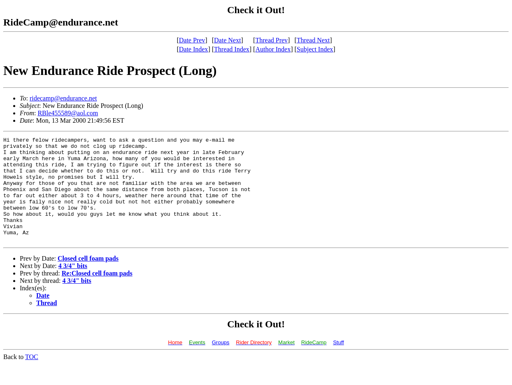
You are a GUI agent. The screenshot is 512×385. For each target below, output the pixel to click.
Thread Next (313, 40)
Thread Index (231, 49)
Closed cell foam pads (88, 279)
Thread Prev (271, 40)
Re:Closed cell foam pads (97, 294)
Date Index (193, 49)
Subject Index (315, 49)
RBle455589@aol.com (67, 113)
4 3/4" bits (72, 286)
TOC (31, 377)
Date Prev (192, 40)
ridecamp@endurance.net (63, 98)
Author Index (273, 49)
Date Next (227, 40)
